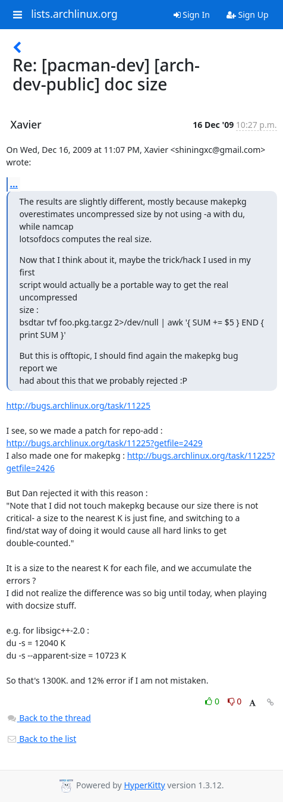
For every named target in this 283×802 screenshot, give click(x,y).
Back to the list (42, 738)
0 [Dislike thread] (235, 701)
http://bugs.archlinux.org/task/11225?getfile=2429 (105, 443)
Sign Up (248, 14)
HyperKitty (144, 785)
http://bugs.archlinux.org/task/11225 (79, 405)
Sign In (192, 14)
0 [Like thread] (213, 701)
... (14, 183)
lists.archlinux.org (74, 14)
